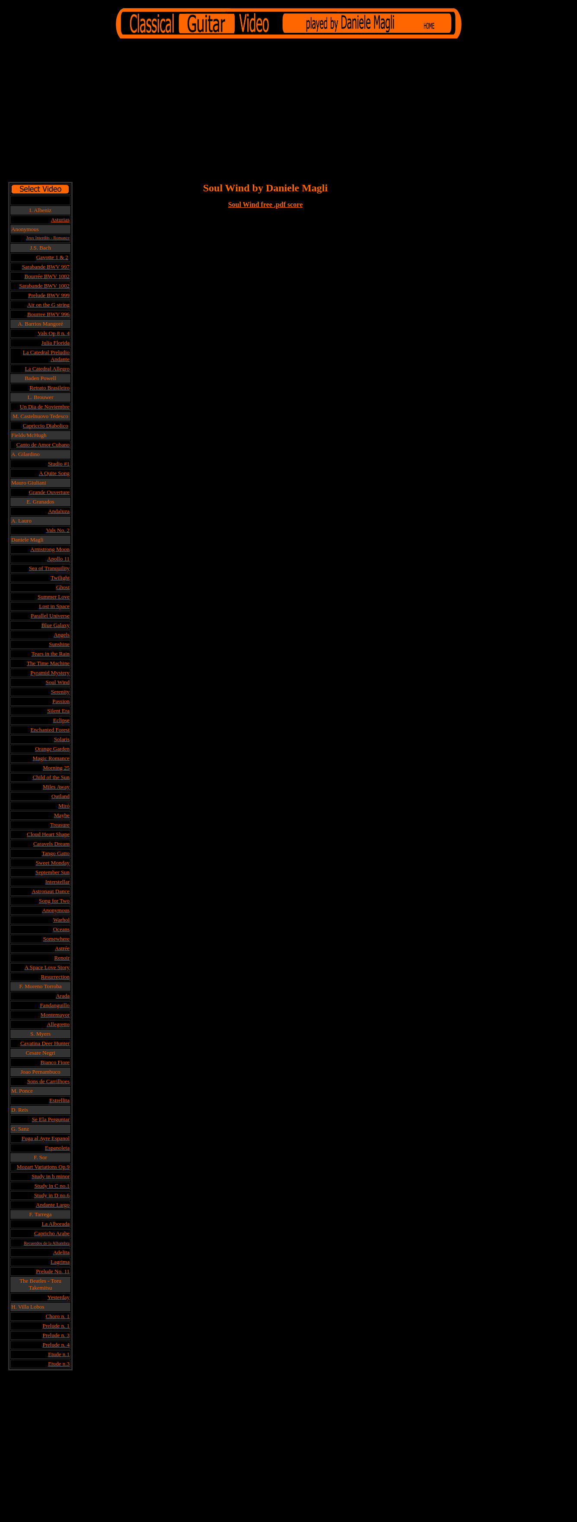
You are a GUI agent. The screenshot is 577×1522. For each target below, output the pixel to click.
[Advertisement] (288, 111)
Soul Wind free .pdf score (265, 204)
